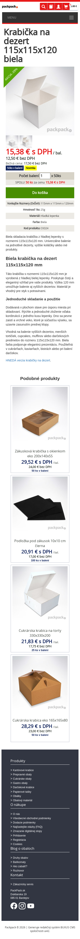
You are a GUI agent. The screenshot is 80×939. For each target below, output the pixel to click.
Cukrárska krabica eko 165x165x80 (40, 720)
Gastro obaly (20, 783)
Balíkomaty (19, 862)
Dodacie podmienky (24, 822)
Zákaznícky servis (23, 884)
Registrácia (19, 839)
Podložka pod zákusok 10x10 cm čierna (40, 543)
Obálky (17, 796)
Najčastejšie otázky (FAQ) (27, 826)
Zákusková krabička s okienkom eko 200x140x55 (40, 453)
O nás (16, 814)
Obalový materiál (22, 800)
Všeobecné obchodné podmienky (32, 818)
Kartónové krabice (23, 770)
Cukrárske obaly (22, 778)
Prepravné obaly (22, 774)
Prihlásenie (19, 835)
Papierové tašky (22, 791)
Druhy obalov (20, 857)
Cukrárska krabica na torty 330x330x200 (40, 633)
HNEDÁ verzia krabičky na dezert (28, 360)
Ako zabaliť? (20, 866)
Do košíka (40, 192)
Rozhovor (18, 870)
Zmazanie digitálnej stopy (27, 831)
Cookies (17, 844)
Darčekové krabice (23, 787)
